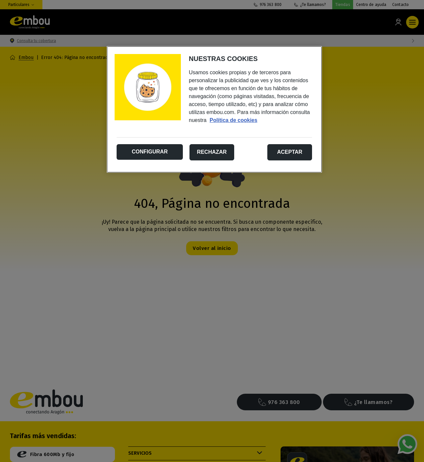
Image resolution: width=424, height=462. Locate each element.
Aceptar (289, 152)
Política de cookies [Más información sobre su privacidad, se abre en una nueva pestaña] (233, 120)
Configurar (150, 151)
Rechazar (212, 152)
